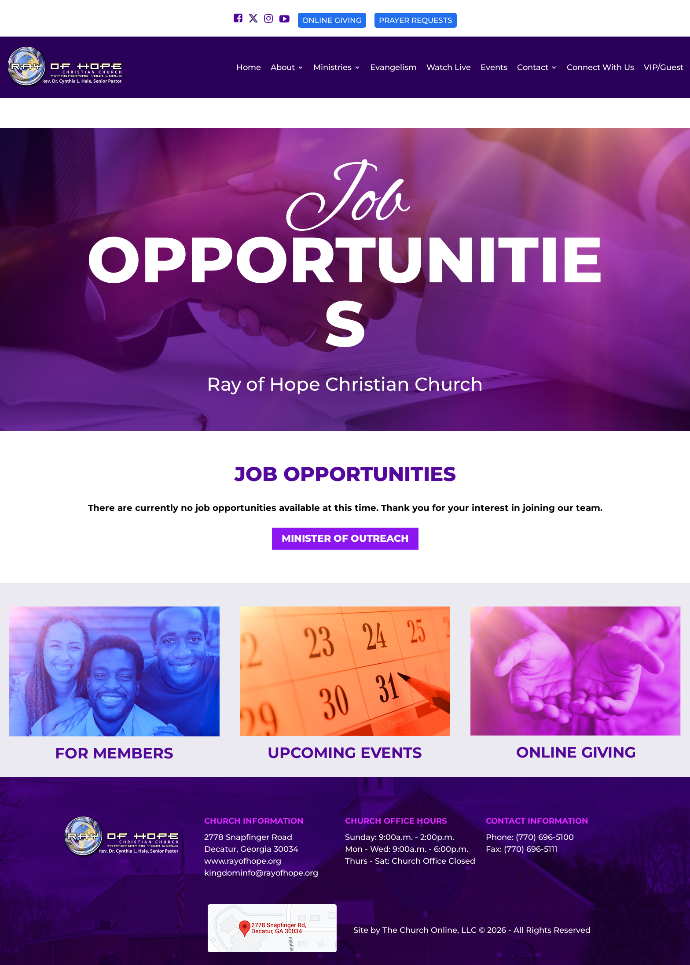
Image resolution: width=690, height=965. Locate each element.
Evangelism (393, 67)
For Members (114, 729)
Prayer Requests (415, 20)
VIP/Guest (663, 67)
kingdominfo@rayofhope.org (261, 850)
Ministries (332, 67)
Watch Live (448, 67)
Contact (532, 67)
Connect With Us (600, 67)
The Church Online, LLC (429, 908)
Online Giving (332, 20)
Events (494, 67)
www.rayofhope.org (242, 838)
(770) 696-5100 (545, 815)
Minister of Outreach (345, 514)
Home (248, 67)
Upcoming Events (345, 729)
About (283, 67)
